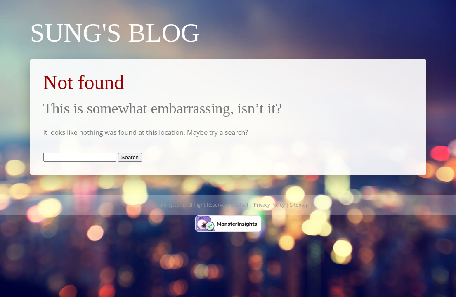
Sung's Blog (115, 32)
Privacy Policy (269, 204)
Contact (239, 204)
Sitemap (299, 204)
